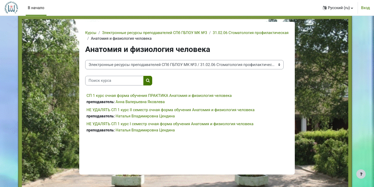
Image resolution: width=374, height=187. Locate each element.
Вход (365, 7)
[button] (338, 8)
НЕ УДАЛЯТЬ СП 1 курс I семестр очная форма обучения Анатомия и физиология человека (169, 124)
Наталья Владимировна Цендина (146, 117)
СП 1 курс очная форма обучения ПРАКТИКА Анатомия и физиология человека (159, 96)
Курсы (91, 33)
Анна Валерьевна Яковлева (141, 102)
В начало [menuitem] (36, 7)
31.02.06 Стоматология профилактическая (130, 39)
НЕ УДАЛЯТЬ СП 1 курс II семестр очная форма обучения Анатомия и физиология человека (170, 110)
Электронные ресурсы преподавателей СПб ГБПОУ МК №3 (157, 33)
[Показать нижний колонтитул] (361, 174)
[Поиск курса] (114, 81)
